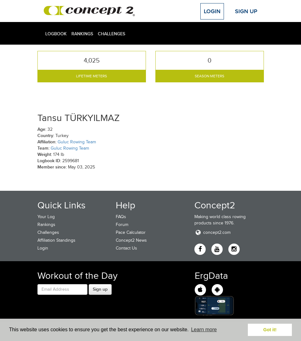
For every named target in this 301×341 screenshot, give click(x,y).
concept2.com (212, 232)
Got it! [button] (269, 329)
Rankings (82, 33)
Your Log (46, 216)
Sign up (100, 289)
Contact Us (126, 248)
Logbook (56, 33)
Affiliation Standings (56, 240)
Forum (122, 224)
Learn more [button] (204, 329)
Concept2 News (131, 240)
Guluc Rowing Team (77, 142)
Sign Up (246, 11)
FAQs (121, 216)
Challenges (111, 33)
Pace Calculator (131, 232)
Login (212, 11)
